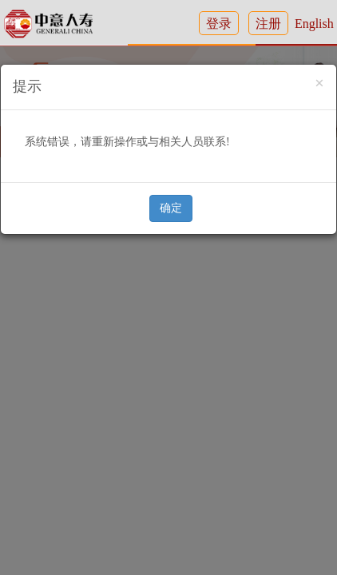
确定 (171, 208)
